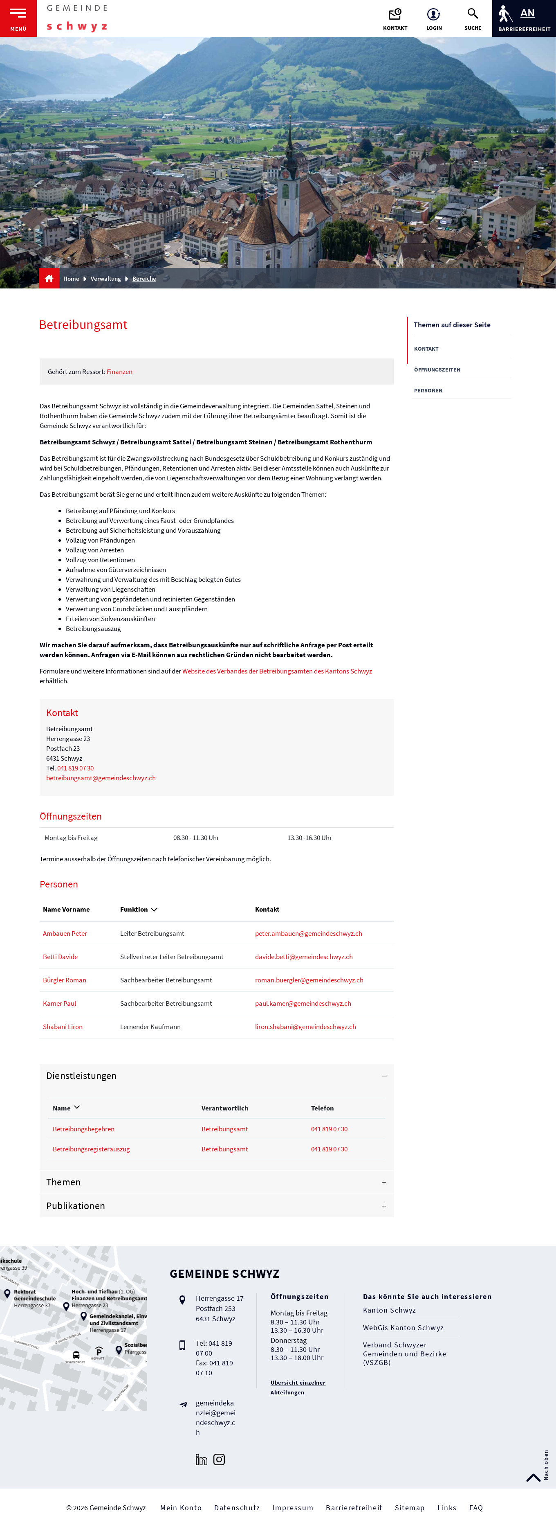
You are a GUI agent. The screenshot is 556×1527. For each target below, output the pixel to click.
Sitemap (410, 1507)
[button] (109, 278)
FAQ (476, 1507)
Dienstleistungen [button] (81, 1075)
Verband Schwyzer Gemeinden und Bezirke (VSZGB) (404, 1353)
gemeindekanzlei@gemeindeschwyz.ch (215, 1417)
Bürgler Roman (64, 979)
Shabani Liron (63, 1026)
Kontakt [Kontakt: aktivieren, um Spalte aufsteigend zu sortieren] (267, 909)
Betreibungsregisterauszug (91, 1148)
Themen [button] (63, 1182)
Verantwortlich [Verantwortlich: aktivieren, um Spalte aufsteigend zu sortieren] (225, 1108)
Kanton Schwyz (389, 1310)
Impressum (293, 1507)
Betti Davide (60, 956)
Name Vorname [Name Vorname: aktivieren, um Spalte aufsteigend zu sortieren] (66, 909)
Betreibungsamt (225, 1128)
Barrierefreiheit (354, 1507)
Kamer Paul (59, 1003)
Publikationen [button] (75, 1205)
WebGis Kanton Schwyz (403, 1327)
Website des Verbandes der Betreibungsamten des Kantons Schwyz (282, 671)
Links (447, 1507)
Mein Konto (181, 1507)
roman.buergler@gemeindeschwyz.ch (309, 979)
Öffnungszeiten (437, 369)
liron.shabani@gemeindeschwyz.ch (305, 1026)
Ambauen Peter (65, 933)
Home (71, 278)
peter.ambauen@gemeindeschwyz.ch (308, 933)
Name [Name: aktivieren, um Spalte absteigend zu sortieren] (62, 1108)
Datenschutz (237, 1507)
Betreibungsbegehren (83, 1128)
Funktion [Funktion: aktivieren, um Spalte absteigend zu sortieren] (134, 909)
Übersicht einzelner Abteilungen (298, 1387)
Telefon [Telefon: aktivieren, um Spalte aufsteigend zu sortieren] (322, 1108)
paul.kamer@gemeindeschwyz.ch (303, 1003)
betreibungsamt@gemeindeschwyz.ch (101, 777)
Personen (428, 390)
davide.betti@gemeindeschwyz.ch (304, 956)
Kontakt (426, 348)
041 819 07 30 (75, 768)
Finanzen (119, 371)
